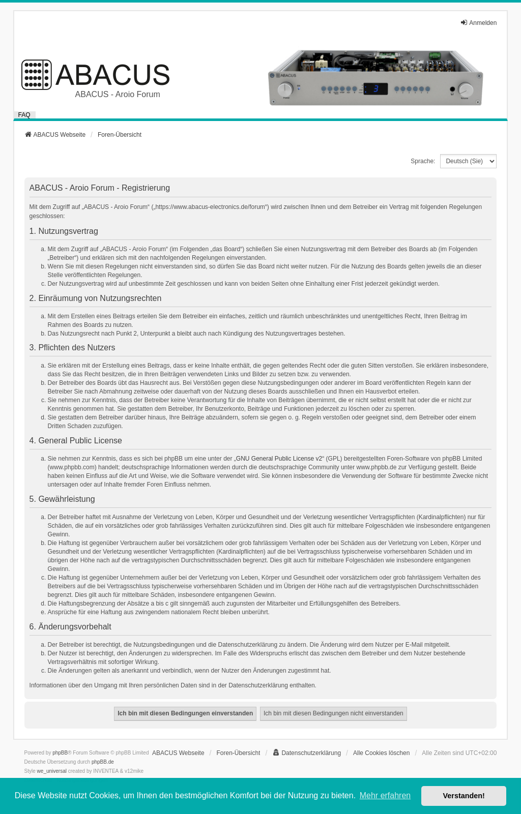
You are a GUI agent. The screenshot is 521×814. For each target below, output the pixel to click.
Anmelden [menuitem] (478, 22)
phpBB (60, 753)
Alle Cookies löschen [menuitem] (381, 753)
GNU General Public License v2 (279, 458)
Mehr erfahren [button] (385, 795)
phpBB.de (103, 762)
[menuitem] (306, 753)
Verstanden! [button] (464, 796)
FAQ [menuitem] (24, 114)
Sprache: (423, 161)
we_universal (52, 771)
